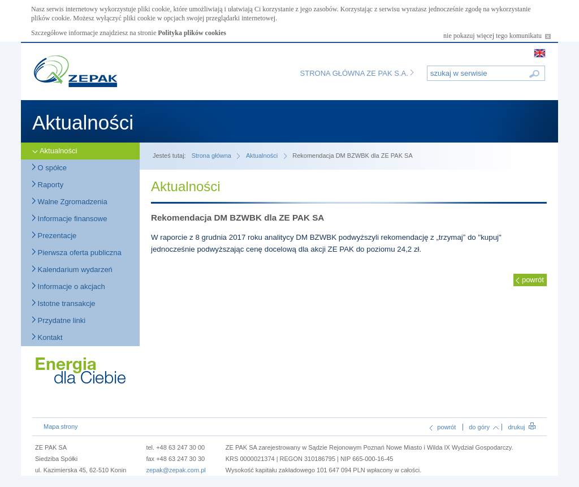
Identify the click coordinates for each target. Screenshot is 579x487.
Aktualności (54, 150)
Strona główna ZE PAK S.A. (357, 73)
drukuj (521, 427)
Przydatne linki (58, 320)
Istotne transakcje (64, 303)
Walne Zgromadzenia (69, 201)
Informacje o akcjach (68, 286)
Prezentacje (54, 235)
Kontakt (47, 337)
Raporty (47, 184)
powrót (533, 279)
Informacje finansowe (69, 218)
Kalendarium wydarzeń (72, 269)
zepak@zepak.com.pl (175, 470)
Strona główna (211, 155)
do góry (484, 427)
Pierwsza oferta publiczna (77, 252)
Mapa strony (61, 426)
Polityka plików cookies (192, 33)
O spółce (49, 167)
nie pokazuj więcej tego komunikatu (497, 36)
